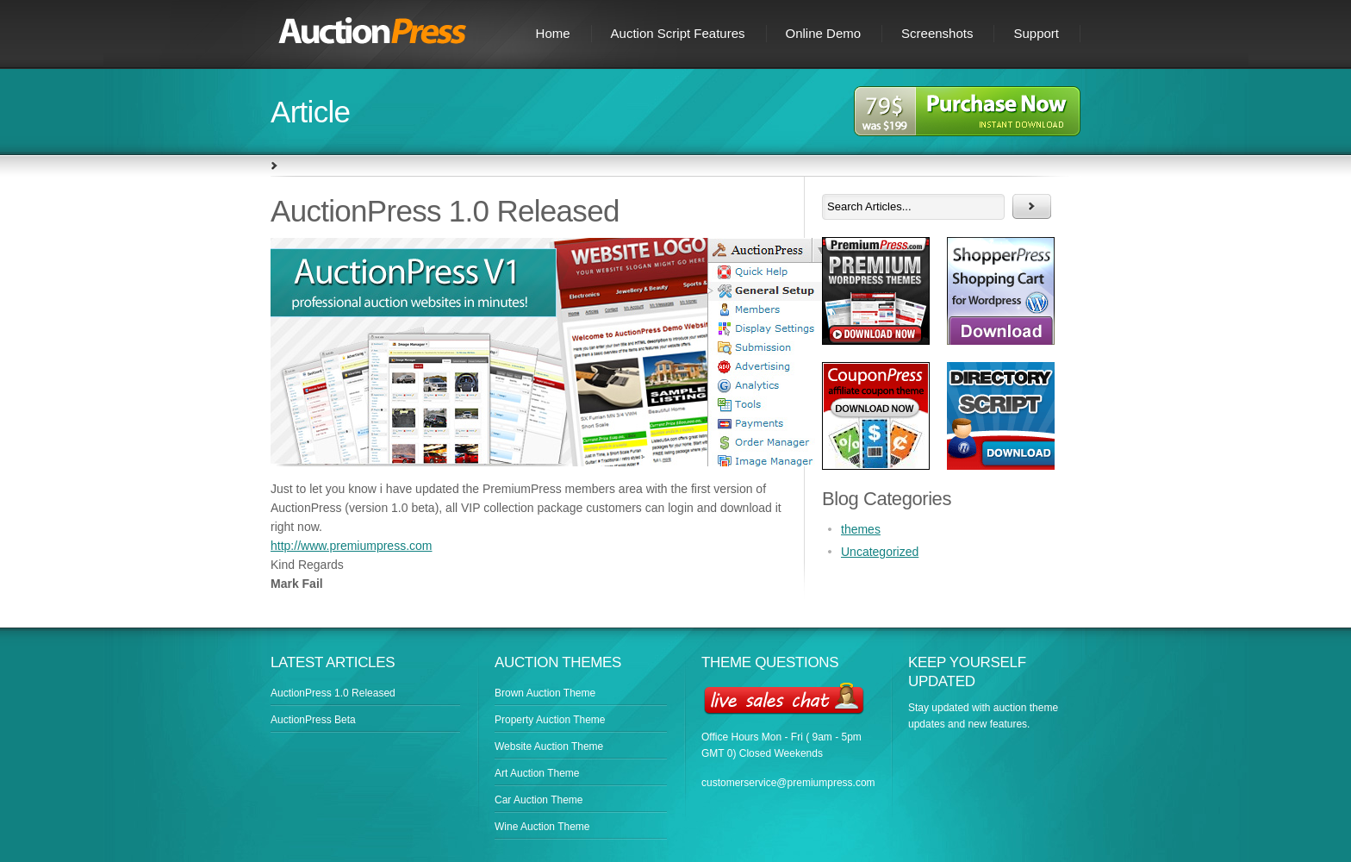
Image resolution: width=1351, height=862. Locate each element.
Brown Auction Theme (545, 693)
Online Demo (824, 33)
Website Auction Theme (549, 746)
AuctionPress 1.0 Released (333, 693)
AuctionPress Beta (313, 720)
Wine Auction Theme (542, 827)
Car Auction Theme (539, 800)
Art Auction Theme (537, 773)
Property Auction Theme (550, 720)
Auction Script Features (678, 33)
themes (861, 529)
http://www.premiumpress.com (352, 546)
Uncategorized (879, 552)
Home (553, 33)
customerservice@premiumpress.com (788, 783)
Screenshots (937, 33)
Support (1036, 33)
